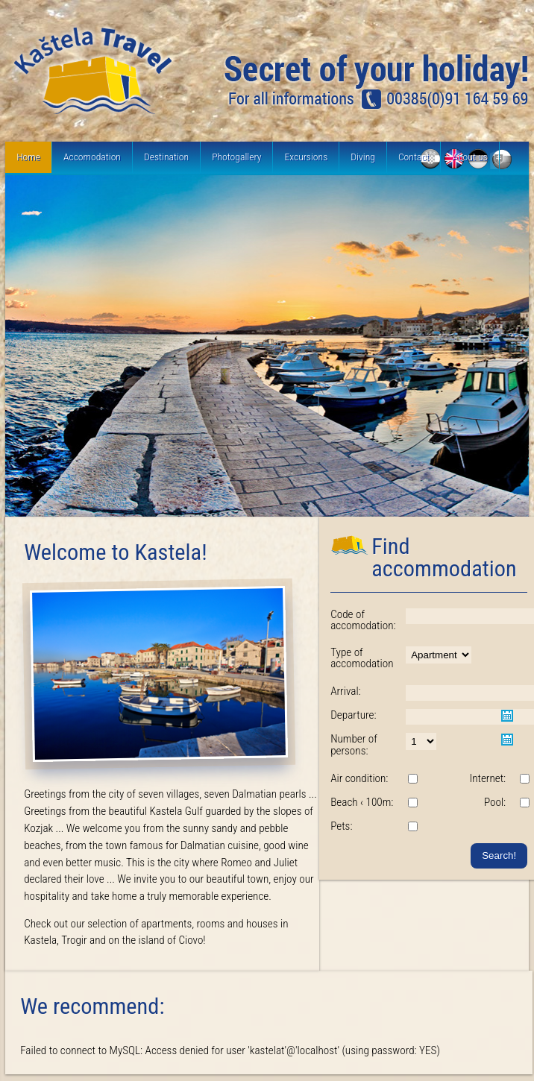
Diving (363, 157)
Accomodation (92, 157)
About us (469, 157)
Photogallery (236, 157)
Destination (166, 157)
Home (28, 157)
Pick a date (507, 716)
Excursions (305, 157)
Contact (414, 157)
